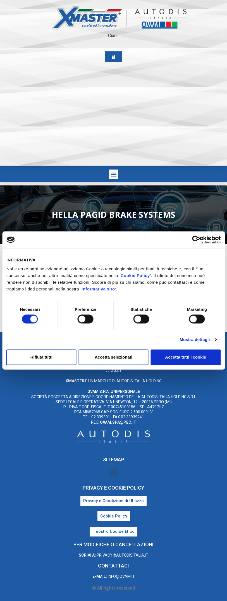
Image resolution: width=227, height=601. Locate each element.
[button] (113, 174)
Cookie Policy (135, 275)
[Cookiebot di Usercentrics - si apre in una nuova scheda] (196, 239)
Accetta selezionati (113, 357)
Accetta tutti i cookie (185, 357)
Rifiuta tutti (41, 357)
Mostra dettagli (195, 339)
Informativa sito (98, 289)
